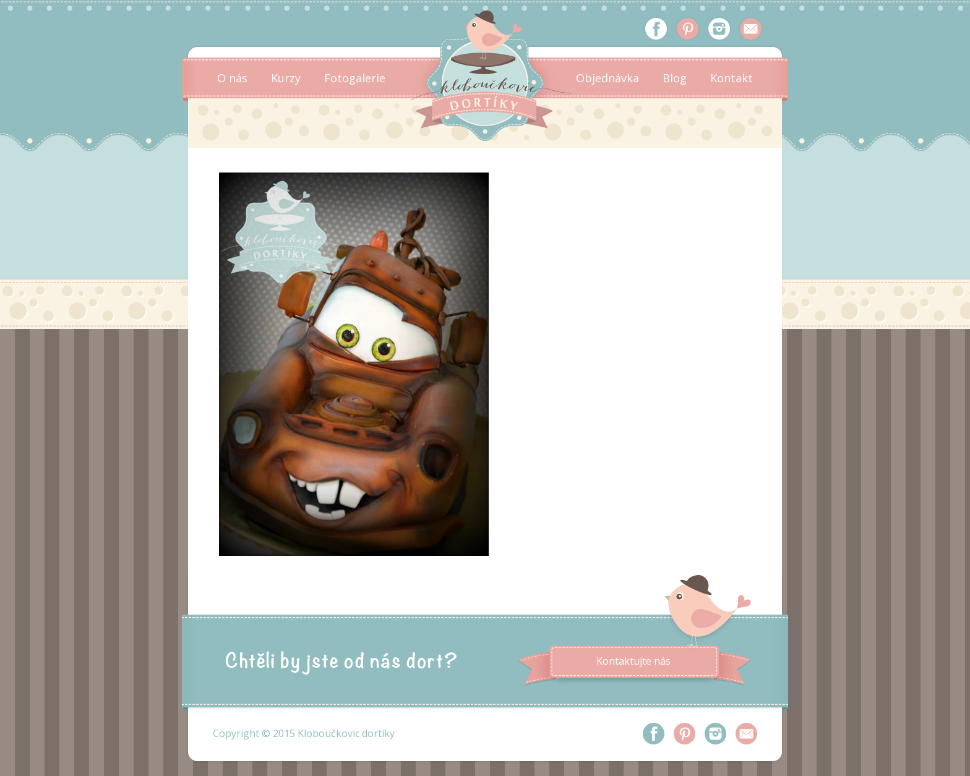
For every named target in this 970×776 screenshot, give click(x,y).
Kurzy (286, 77)
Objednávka (607, 77)
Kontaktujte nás (633, 661)
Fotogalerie (354, 77)
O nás (232, 77)
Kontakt (731, 77)
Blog (675, 77)
